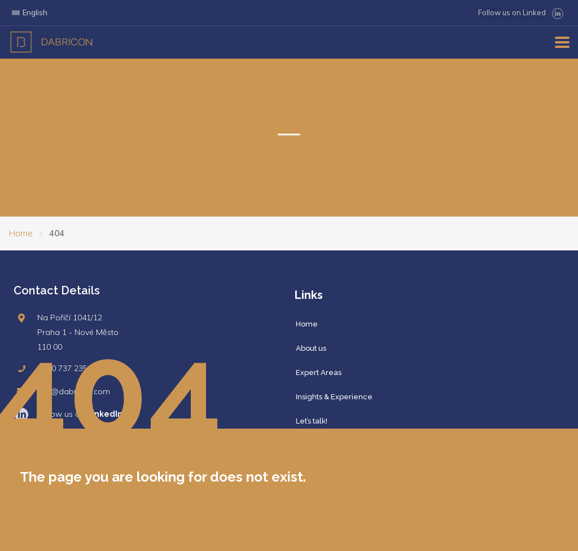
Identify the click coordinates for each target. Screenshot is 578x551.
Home (21, 233)
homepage (62, 498)
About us (311, 348)
